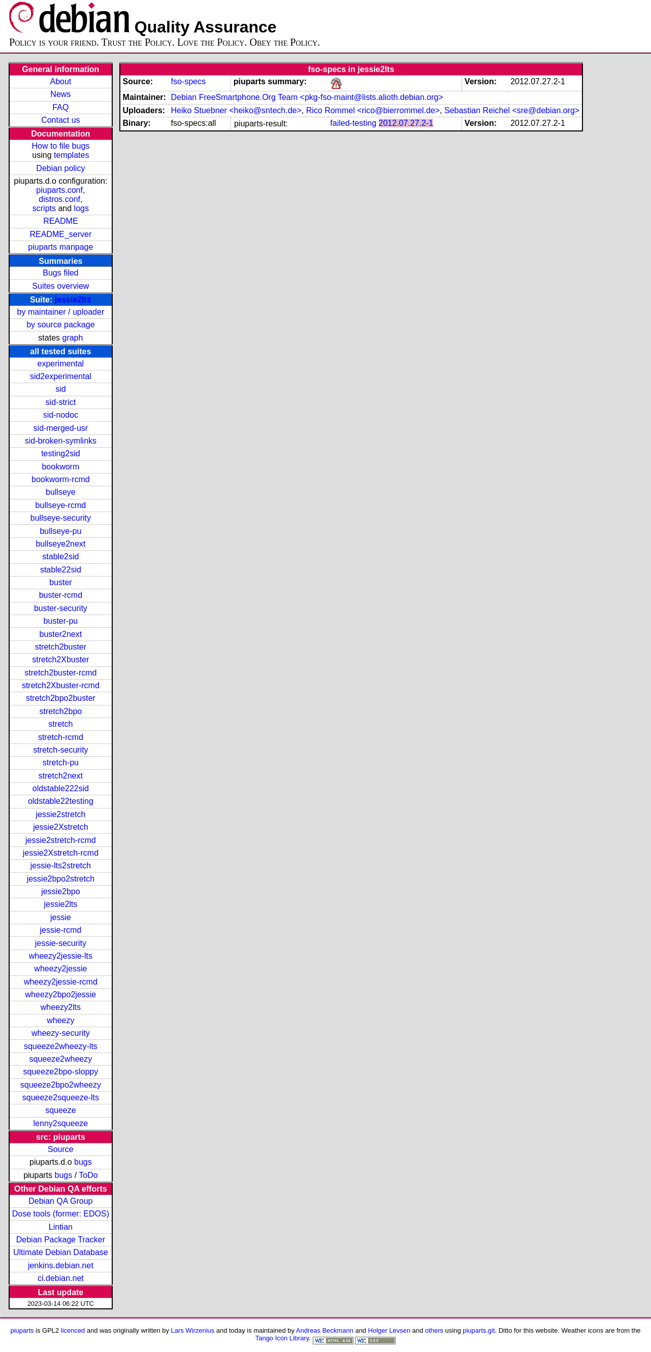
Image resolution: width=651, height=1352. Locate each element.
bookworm (60, 466)
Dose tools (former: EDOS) (60, 1213)
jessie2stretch (60, 814)
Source (61, 1149)
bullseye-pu (60, 531)
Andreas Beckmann (324, 1330)
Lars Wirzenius (193, 1330)
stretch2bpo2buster (60, 698)
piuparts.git (479, 1330)
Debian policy (60, 168)
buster (60, 582)
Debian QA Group (60, 1201)
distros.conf (59, 199)
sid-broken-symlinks (60, 440)
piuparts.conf (59, 190)
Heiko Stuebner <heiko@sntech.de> (236, 110)
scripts (44, 208)
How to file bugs (60, 146)
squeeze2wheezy (60, 1059)
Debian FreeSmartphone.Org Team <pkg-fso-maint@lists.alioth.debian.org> (307, 97)
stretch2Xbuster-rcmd (61, 685)
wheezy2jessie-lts (60, 956)
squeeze (60, 1110)
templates (71, 155)
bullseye (61, 492)
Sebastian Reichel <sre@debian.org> (511, 110)
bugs (83, 1162)
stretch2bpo (61, 711)
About (60, 81)
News (60, 94)
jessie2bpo (60, 891)
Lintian (61, 1227)
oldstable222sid (60, 788)
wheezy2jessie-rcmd (60, 981)
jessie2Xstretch (60, 827)
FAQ (60, 107)
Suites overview (60, 286)
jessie (60, 917)
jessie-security (60, 943)
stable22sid (60, 569)
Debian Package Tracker (60, 1239)
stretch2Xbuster (60, 659)
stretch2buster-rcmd (60, 672)
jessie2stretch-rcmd (60, 840)
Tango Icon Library (282, 1338)
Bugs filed (60, 272)
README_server (60, 234)
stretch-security (60, 750)
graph (72, 337)
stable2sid (60, 556)
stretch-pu (61, 762)
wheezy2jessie (60, 968)
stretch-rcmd (60, 737)
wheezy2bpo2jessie (60, 994)
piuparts (22, 1330)
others (434, 1330)
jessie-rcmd (60, 930)
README (60, 221)
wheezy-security (60, 1033)
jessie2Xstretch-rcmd (61, 853)
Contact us (60, 120)
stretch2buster (60, 647)
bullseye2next (60, 543)
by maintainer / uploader (61, 312)
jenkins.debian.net (60, 1265)
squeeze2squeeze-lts (60, 1097)
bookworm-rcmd (60, 479)
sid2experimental (60, 376)
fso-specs (188, 81)
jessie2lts (73, 299)
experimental (61, 363)
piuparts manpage (60, 247)
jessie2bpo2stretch (60, 878)
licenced (73, 1330)
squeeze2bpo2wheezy (60, 1084)
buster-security (60, 608)
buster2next (61, 634)
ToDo (88, 1175)
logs (81, 208)
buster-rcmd (60, 595)
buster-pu (61, 621)
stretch (60, 724)
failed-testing (353, 123)
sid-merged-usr (61, 428)
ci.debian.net (61, 1278)
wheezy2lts (61, 1007)
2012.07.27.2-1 (406, 123)
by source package (60, 324)
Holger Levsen (389, 1330)
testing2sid (60, 453)
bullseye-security (60, 518)
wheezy (60, 1020)
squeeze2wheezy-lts (60, 1046)
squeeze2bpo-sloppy (61, 1071)
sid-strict (61, 402)
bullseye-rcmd (61, 505)
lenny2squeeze (61, 1123)
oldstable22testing (60, 801)
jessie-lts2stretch (60, 865)
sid (60, 389)
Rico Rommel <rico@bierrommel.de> (373, 110)
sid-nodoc (60, 415)
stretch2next (61, 775)
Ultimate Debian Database (60, 1252)
